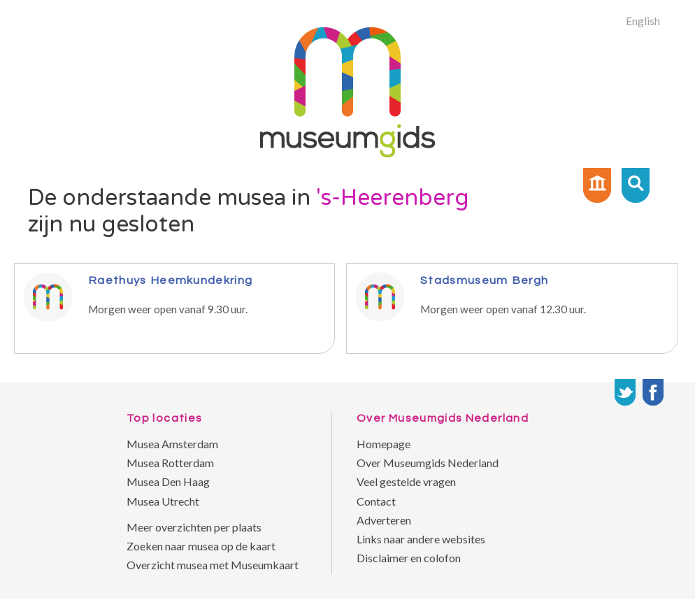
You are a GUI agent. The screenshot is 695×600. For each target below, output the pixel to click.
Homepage (383, 443)
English (643, 20)
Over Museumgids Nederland (428, 462)
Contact (376, 501)
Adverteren (384, 520)
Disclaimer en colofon (409, 557)
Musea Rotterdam (170, 462)
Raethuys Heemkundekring (170, 280)
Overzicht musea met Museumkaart (213, 564)
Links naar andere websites (421, 538)
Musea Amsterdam (172, 443)
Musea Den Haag (168, 481)
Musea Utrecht (163, 501)
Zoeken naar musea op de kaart (201, 545)
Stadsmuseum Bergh (484, 280)
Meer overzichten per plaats (194, 527)
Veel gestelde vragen (406, 481)
